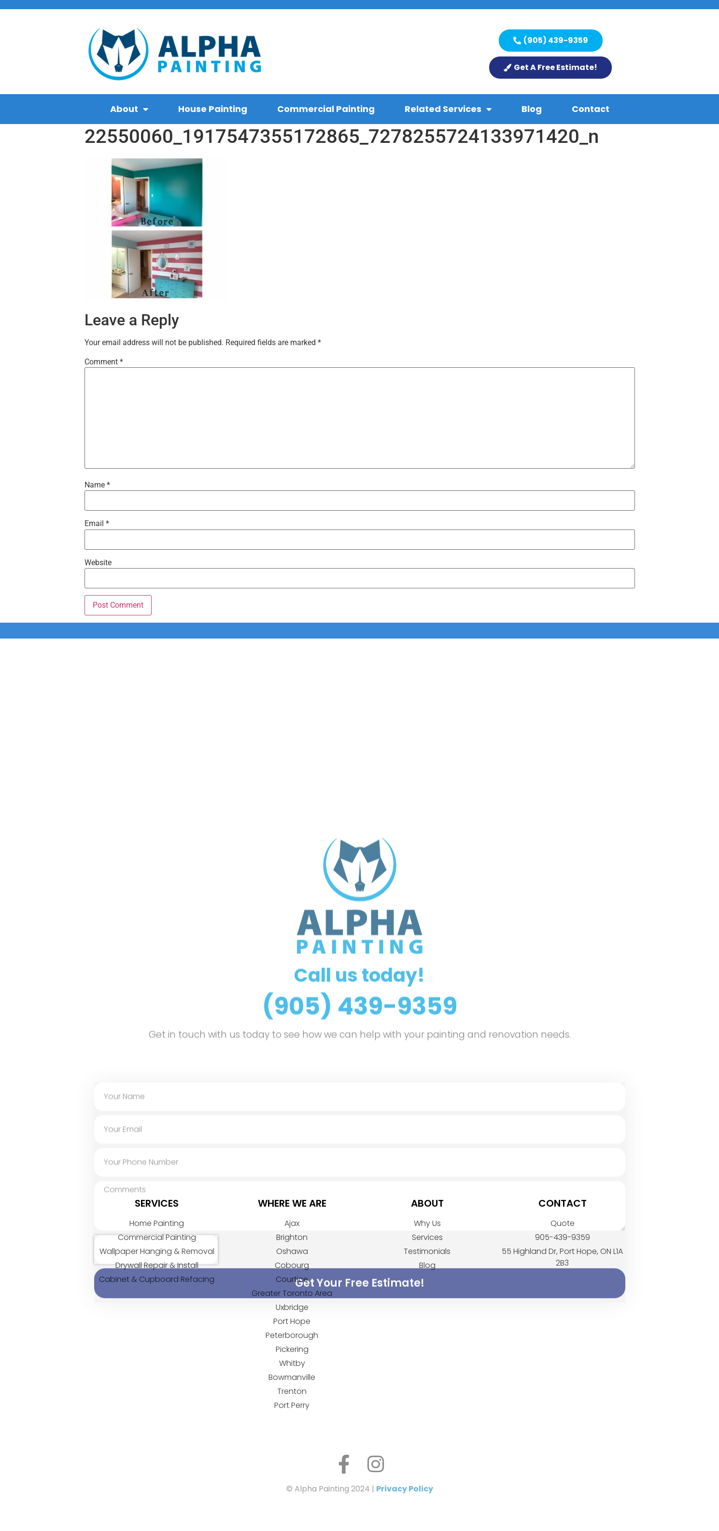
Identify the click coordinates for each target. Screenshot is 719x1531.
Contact (590, 109)
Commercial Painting (326, 109)
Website (98, 563)
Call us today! (359, 1152)
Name (97, 485)
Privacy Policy (404, 1488)
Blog (532, 109)
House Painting (212, 109)
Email (97, 524)
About (129, 109)
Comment (104, 362)
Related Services (448, 109)
